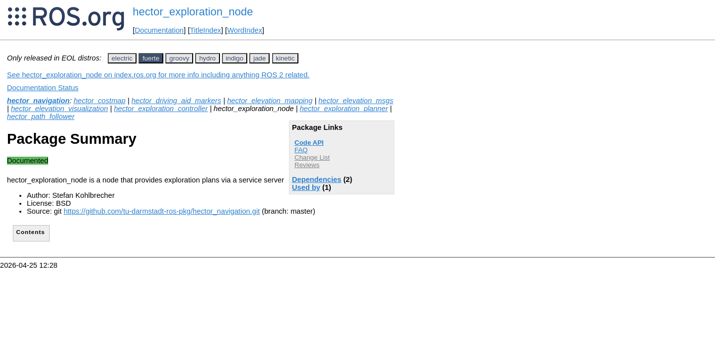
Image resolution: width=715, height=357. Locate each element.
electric (122, 58)
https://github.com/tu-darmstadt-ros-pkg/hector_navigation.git (162, 211)
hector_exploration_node (193, 11)
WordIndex (244, 30)
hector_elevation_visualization (59, 109)
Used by (306, 187)
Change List (312, 157)
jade (259, 58)
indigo (235, 58)
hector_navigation (38, 101)
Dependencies (316, 179)
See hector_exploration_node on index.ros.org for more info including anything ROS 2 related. (158, 75)
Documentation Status (42, 88)
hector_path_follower (40, 116)
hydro (207, 58)
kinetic (285, 58)
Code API (309, 142)
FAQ (301, 150)
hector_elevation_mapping (269, 101)
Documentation (159, 30)
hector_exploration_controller (161, 109)
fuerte (151, 58)
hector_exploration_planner (344, 109)
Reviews (306, 165)
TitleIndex (205, 30)
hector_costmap (99, 101)
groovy (179, 58)
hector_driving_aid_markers (176, 101)
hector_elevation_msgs (355, 101)
